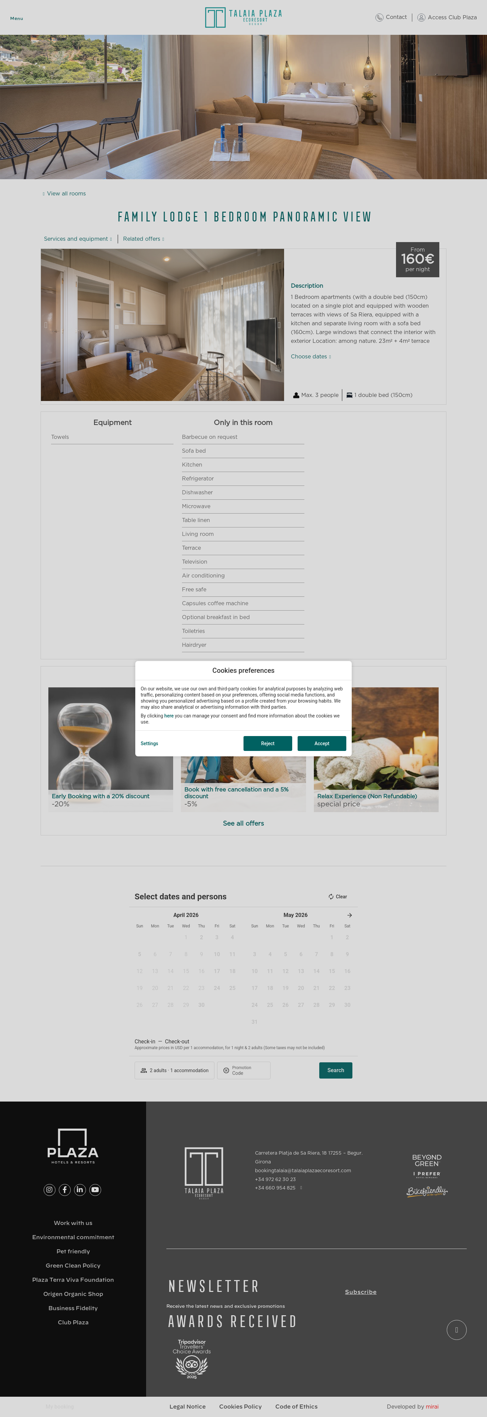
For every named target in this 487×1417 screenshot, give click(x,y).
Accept (322, 743)
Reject (267, 743)
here (169, 715)
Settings (149, 743)
